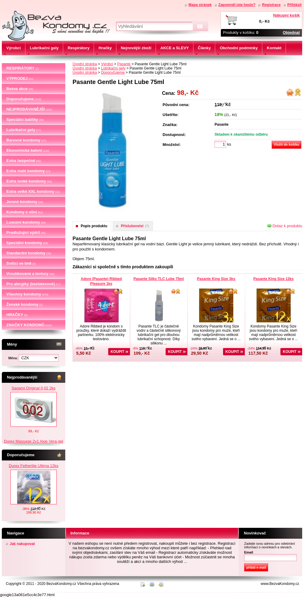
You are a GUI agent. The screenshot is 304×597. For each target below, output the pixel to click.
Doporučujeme (23, 99)
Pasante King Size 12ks (273, 279)
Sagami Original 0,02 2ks (33, 388)
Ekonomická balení (27, 150)
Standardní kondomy (28, 253)
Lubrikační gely (23, 129)
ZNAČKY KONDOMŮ (29, 325)
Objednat (291, 32)
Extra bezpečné (23, 160)
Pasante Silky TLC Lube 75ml (159, 279)
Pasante (124, 64)
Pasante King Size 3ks (216, 279)
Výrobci (107, 64)
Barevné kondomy (26, 140)
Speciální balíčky (25, 119)
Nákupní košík (286, 15)
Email (248, 552)
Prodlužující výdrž (26, 232)
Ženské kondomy (24, 304)
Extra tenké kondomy (29, 181)
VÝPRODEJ (20, 78)
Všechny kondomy (27, 294)
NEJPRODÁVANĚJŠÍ (29, 109)
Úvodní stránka (85, 64)
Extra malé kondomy (28, 171)
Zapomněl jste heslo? (237, 5)
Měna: (13, 358)
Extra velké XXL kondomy (33, 191)
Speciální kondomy (27, 242)
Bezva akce (19, 88)
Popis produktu (94, 226)
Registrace (271, 5)
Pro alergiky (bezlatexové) (33, 284)
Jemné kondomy (24, 201)
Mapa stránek (200, 5)
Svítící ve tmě (21, 263)
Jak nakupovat (22, 544)
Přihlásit (294, 5)
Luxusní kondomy (26, 222)
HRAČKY (16, 314)
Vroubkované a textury (30, 273)
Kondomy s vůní (24, 212)
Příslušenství (135, 226)
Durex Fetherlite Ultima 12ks (33, 465)
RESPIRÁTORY (22, 68)
